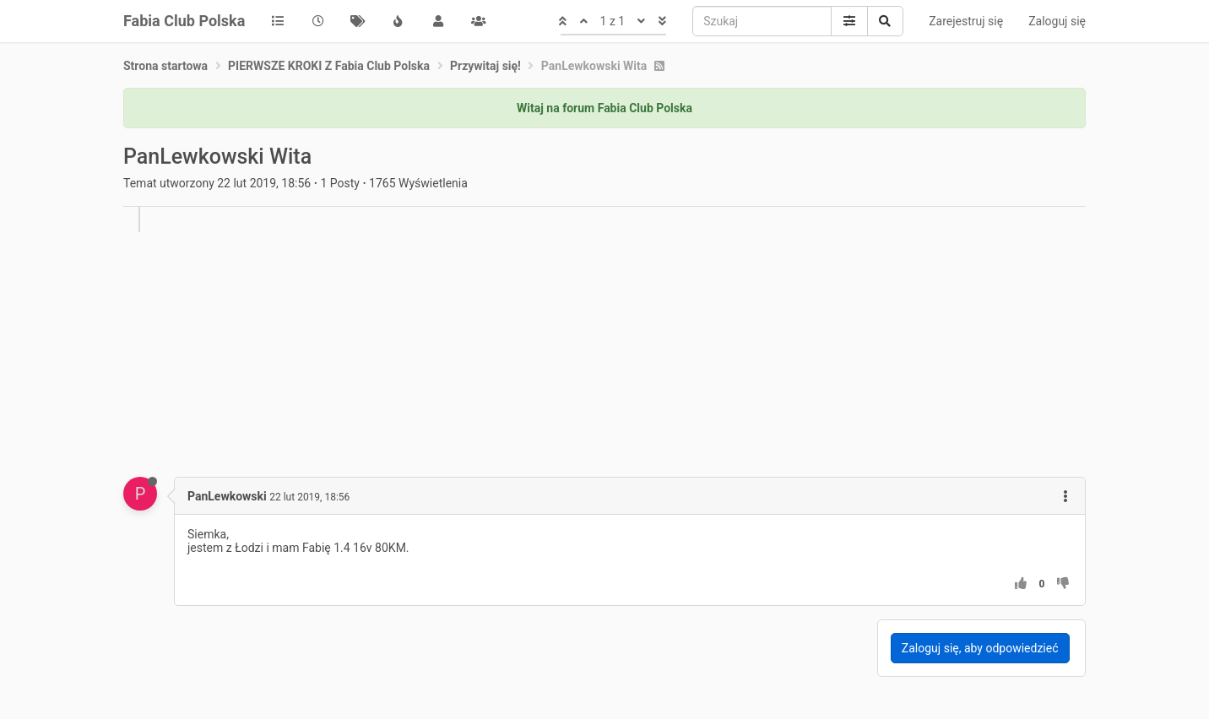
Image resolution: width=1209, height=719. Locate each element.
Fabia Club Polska (184, 21)
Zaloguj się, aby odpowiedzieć (980, 648)
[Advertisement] (630, 350)
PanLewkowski (227, 496)
